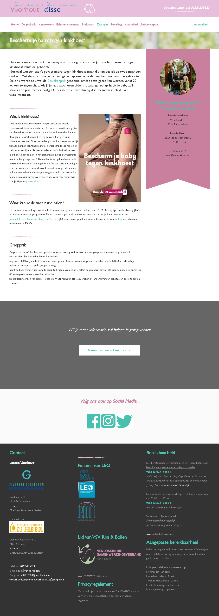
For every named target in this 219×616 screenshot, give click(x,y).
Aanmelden (201, 24)
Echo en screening (67, 24)
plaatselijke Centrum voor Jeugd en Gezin (32, 219)
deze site (33, 181)
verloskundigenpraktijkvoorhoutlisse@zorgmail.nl (37, 579)
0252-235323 (200, 8)
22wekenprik (57, 80)
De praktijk (28, 24)
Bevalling (116, 24)
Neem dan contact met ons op (109, 350)
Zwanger (102, 24)
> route (13, 506)
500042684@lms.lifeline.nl (35, 575)
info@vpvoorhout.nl (178, 155)
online (119, 219)
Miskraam (88, 24)
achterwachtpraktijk (178, 485)
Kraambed (131, 24)
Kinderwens (46, 24)
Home (15, 24)
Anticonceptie (149, 24)
